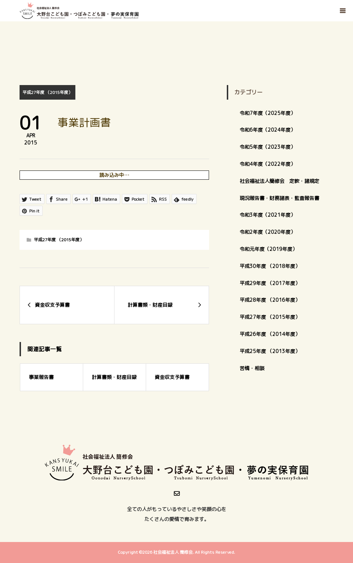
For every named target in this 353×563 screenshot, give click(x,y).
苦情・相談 (252, 368)
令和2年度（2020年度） (267, 231)
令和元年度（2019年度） (268, 249)
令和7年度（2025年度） (267, 113)
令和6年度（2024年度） (267, 129)
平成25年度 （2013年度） (270, 351)
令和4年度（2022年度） (267, 164)
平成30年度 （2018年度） (270, 266)
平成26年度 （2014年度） (270, 334)
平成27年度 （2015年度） (47, 92)
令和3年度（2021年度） (267, 214)
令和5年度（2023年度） (267, 146)
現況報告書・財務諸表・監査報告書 (279, 198)
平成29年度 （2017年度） (272, 283)
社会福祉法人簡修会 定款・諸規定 (279, 181)
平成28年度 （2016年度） (270, 299)
